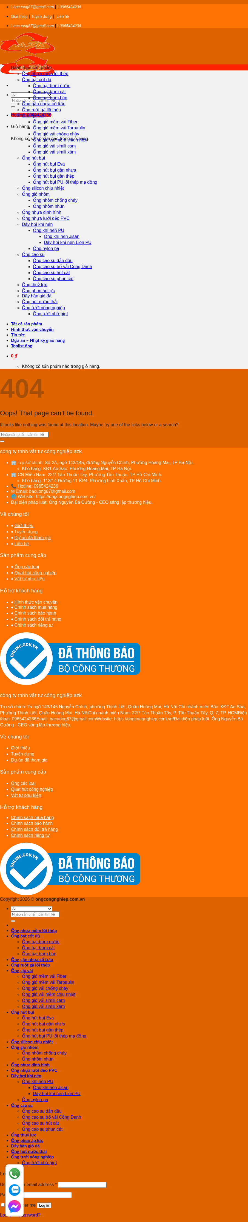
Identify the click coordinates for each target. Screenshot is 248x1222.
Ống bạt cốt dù (36, 79)
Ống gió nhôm (36, 194)
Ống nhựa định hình (41, 212)
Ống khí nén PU (48, 230)
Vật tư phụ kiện (30, 578)
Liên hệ (62, 16)
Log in (44, 1205)
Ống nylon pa (46, 248)
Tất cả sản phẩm (26, 323)
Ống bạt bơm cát (49, 91)
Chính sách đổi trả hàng (38, 619)
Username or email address (28, 1184)
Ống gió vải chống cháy (56, 134)
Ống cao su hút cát (51, 272)
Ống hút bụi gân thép (53, 176)
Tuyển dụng (41, 16)
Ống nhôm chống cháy (55, 200)
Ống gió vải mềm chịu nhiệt (59, 140)
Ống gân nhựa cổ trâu (43, 103)
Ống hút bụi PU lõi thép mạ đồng (65, 182)
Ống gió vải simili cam (54, 146)
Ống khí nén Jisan (61, 236)
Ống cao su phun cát (53, 278)
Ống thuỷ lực (34, 284)
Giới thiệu (19, 16)
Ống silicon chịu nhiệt (43, 188)
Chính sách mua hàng (36, 607)
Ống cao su (33, 254)
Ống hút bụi (33, 158)
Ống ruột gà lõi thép (41, 109)
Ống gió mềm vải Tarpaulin (59, 128)
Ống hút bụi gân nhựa (54, 170)
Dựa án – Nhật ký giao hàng (38, 340)
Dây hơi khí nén (37, 224)
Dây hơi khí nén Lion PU (68, 242)
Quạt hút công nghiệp (35, 572)
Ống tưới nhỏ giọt (50, 313)
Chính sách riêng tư (34, 625)
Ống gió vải (33, 115)
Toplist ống (21, 345)
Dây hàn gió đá (37, 296)
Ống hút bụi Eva (49, 164)
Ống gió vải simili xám (54, 152)
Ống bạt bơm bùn (50, 97)
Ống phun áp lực (38, 290)
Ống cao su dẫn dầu (53, 260)
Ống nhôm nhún (48, 206)
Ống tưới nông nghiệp (43, 307)
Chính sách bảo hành (35, 613)
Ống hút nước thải (40, 301)
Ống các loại (27, 566)
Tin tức (18, 334)
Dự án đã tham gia (33, 537)
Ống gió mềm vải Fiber (55, 122)
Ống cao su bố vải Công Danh (62, 266)
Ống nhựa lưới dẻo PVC (46, 218)
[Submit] (13, 107)
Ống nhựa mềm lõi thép (45, 73)
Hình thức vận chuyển (32, 329)
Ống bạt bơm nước (51, 85)
